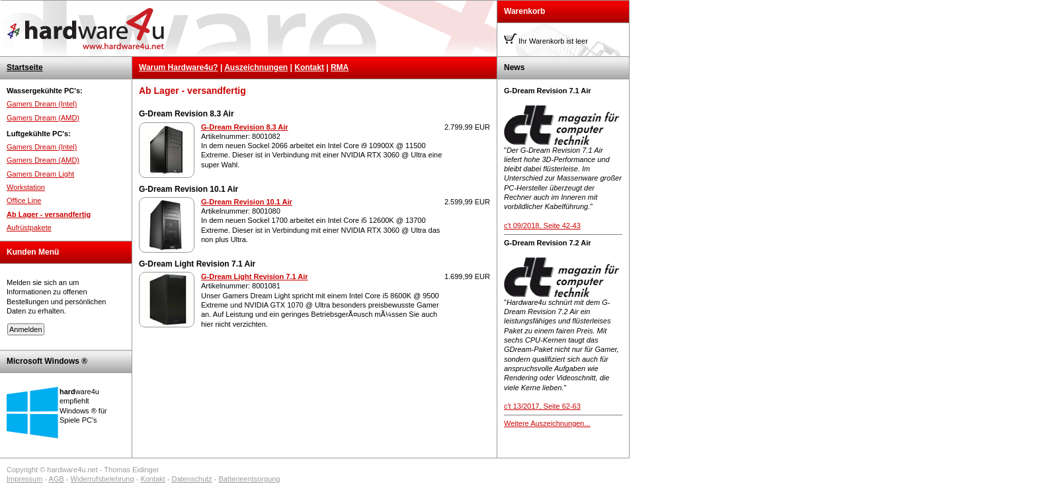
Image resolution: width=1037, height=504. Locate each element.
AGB (56, 479)
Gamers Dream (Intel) (42, 104)
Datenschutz (191, 479)
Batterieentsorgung (249, 479)
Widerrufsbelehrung (102, 479)
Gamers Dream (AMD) (43, 118)
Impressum (24, 479)
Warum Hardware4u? (178, 67)
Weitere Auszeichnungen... (547, 423)
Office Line (24, 200)
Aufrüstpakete (29, 227)
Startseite (25, 67)
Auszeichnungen (256, 67)
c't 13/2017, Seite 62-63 (542, 406)
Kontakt (309, 67)
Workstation (26, 187)
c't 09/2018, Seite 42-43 (542, 226)
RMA (340, 67)
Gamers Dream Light (40, 174)
